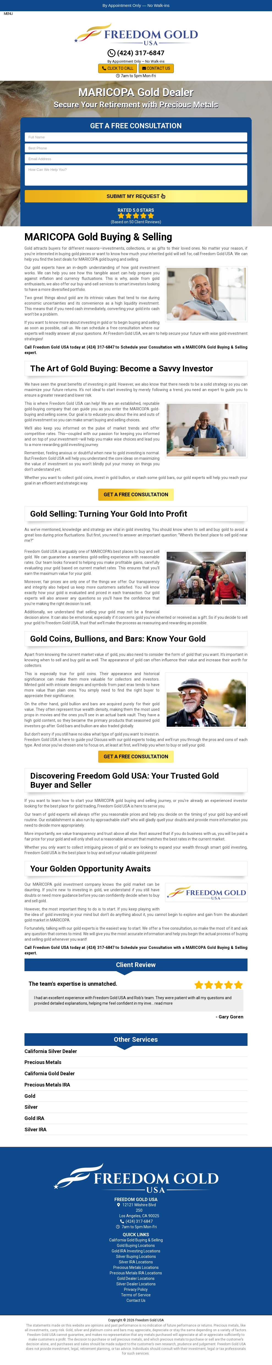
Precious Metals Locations (136, 1267)
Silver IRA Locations (136, 1262)
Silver (31, 1107)
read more (164, 1003)
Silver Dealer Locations (136, 1284)
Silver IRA (35, 1129)
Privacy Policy (136, 1289)
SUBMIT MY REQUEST (136, 196)
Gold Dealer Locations (136, 1278)
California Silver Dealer (50, 1051)
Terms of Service (136, 1295)
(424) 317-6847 (136, 53)
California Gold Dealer (49, 1073)
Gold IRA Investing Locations (136, 1251)
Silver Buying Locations (136, 1256)
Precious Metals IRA (47, 1085)
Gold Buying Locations (136, 1245)
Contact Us (156, 68)
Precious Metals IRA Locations (136, 1273)
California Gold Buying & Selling (136, 1240)
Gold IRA (34, 1118)
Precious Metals (42, 1062)
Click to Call (117, 68)
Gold (29, 1096)
